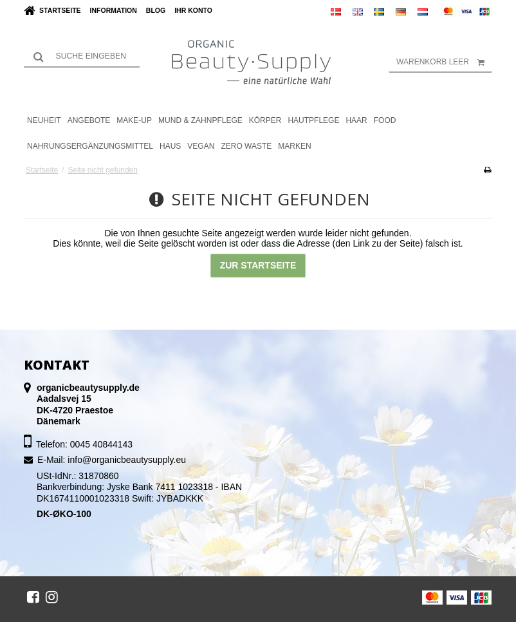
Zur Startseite (258, 265)
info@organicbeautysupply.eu (127, 460)
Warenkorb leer (444, 61)
